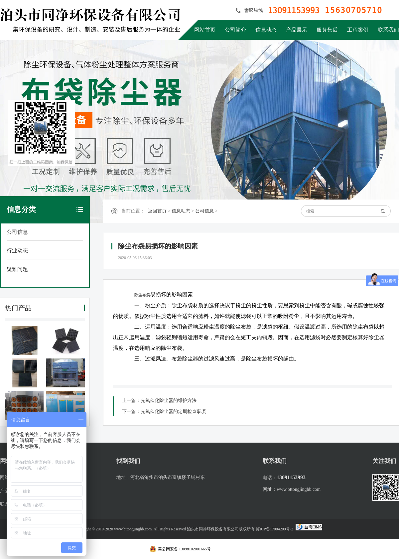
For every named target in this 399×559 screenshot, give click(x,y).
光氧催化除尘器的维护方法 (169, 400)
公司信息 (17, 232)
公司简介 (235, 30)
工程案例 (357, 30)
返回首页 (157, 211)
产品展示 (296, 30)
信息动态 (266, 30)
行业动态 (17, 250)
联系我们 (388, 30)
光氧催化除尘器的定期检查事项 (173, 411)
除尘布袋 (142, 295)
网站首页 (204, 30)
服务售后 (327, 30)
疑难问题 (17, 269)
